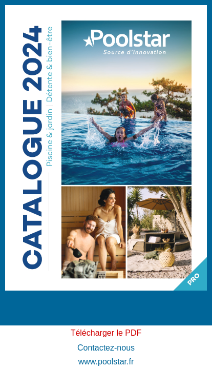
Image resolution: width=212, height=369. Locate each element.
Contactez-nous (106, 347)
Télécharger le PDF (106, 333)
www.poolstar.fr (106, 361)
